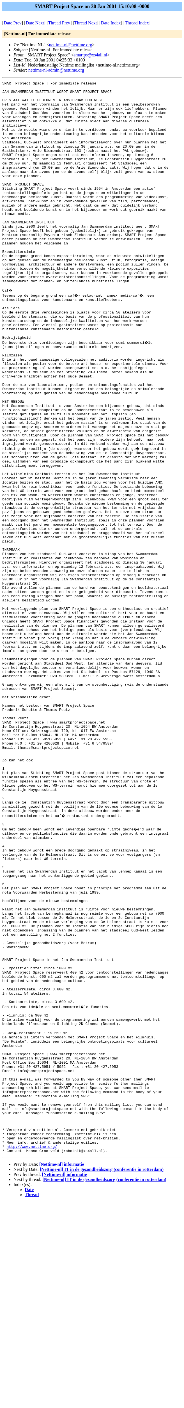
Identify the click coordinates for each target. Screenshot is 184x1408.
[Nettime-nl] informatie (61, 1370)
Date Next (35, 22)
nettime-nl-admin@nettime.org (56, 70)
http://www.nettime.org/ (32, 1351)
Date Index (111, 22)
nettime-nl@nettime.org (70, 44)
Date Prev (13, 22)
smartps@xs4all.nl (90, 54)
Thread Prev (59, 22)
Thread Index (137, 22)
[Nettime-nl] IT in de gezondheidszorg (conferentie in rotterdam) (102, 1375)
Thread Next (85, 22)
